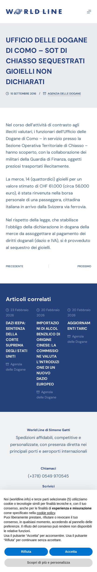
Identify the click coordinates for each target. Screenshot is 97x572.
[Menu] (89, 12)
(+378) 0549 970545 (48, 476)
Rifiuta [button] (26, 551)
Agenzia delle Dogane (64, 93)
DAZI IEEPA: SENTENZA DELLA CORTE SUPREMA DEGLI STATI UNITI (16, 340)
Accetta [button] (71, 551)
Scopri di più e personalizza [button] (48, 562)
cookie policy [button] (46, 513)
